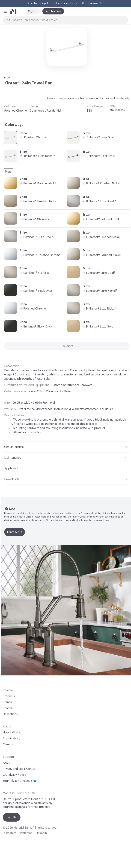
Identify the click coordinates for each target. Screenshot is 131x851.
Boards (7, 708)
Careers (8, 744)
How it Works (11, 732)
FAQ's (6, 762)
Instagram (9, 833)
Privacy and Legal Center (19, 768)
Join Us (11, 817)
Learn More (14, 532)
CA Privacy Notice (14, 774)
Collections (10, 714)
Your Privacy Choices (20, 781)
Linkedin (41, 833)
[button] (5, 11)
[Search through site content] (67, 20)
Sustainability (11, 738)
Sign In (32, 11)
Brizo (7, 77)
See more (67, 346)
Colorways (14, 125)
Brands (7, 702)
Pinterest (26, 833)
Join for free (53, 11)
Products (9, 696)
